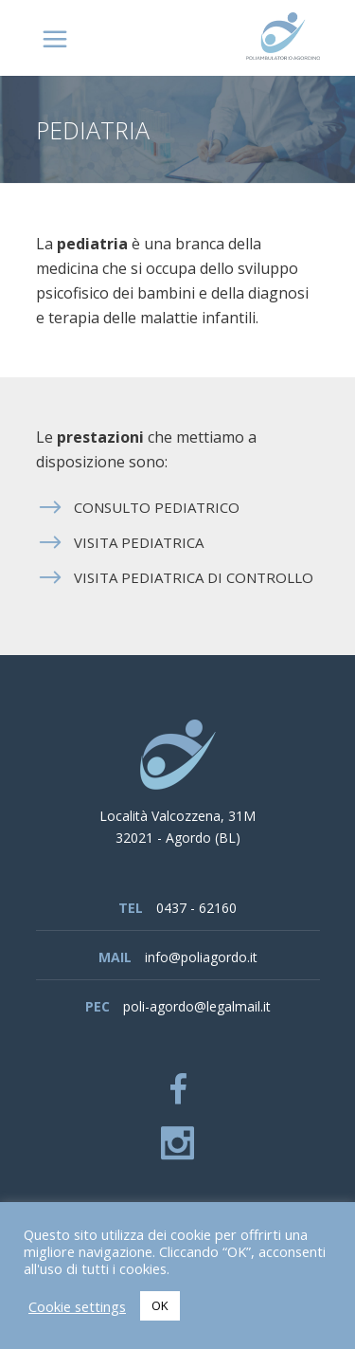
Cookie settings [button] (77, 1306)
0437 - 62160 (196, 908)
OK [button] (160, 1305)
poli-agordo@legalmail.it (197, 1006)
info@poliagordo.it (201, 957)
